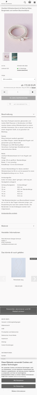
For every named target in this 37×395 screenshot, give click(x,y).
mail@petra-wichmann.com (9, 244)
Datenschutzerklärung (19, 376)
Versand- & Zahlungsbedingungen (10, 322)
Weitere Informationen (18, 391)
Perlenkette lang (18, 280)
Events (3, 359)
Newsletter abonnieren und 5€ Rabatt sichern (18, 310)
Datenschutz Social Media (8, 335)
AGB (2, 328)
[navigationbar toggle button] (34, 2)
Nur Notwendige (19, 386)
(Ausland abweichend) (22, 70)
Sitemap (3, 342)
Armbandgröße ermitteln (9, 213)
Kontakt (3, 355)
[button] (4, 92)
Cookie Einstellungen (7, 345)
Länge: (3, 75)
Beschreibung (7, 114)
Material (4, 226)
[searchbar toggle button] (24, 2)
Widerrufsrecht (5, 325)
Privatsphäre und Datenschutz (9, 332)
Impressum (4, 338)
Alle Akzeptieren (19, 380)
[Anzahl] (18, 92)
